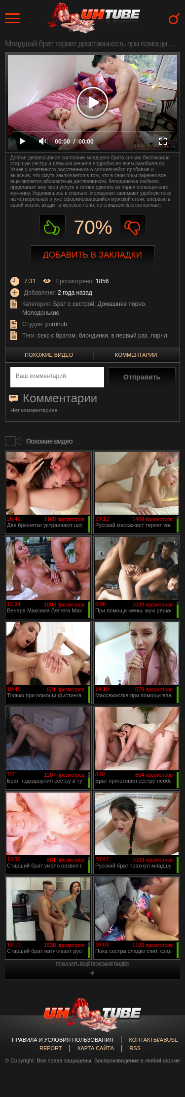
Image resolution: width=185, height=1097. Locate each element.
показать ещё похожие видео (92, 964)
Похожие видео (49, 355)
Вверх (162, 1030)
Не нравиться (133, 228)
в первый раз (129, 335)
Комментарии (136, 355)
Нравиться (52, 228)
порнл (158, 335)
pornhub (56, 324)
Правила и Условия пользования (62, 1040)
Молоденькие (40, 312)
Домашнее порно (121, 304)
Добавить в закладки (92, 255)
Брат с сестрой (73, 304)
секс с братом (56, 335)
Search (174, 18)
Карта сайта (95, 1048)
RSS (135, 1048)
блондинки (93, 335)
